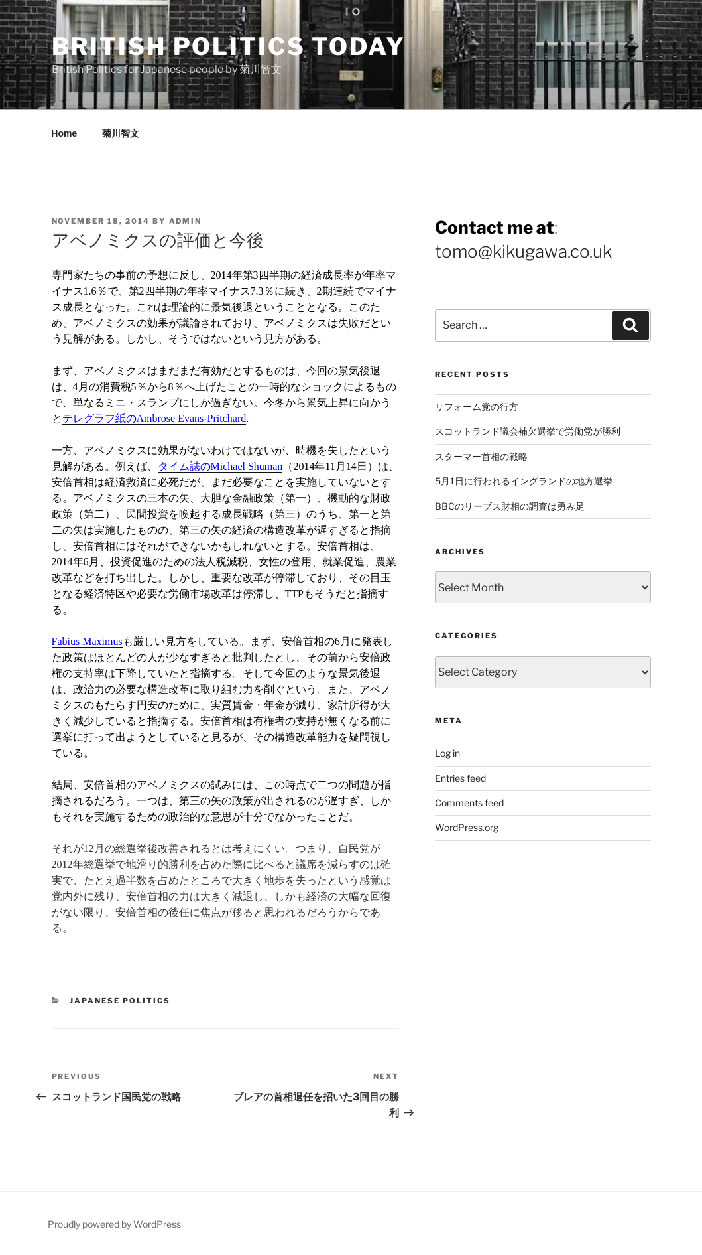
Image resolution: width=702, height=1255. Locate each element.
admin (185, 221)
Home (64, 133)
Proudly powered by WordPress (114, 1224)
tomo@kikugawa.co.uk (523, 251)
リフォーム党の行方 (476, 406)
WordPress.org (466, 827)
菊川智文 (120, 133)
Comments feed (469, 802)
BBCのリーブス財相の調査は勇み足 (510, 506)
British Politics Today (229, 46)
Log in (447, 753)
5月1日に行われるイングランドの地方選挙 (524, 480)
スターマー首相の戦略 (481, 456)
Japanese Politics (120, 1000)
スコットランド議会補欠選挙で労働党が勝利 (527, 431)
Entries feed (460, 778)
